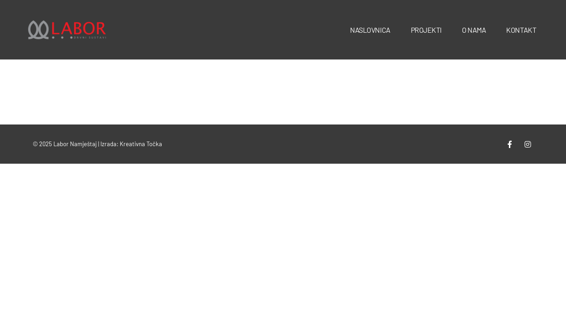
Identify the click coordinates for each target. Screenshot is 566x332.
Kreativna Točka (141, 144)
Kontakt (521, 29)
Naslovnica (370, 29)
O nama (474, 29)
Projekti (426, 29)
